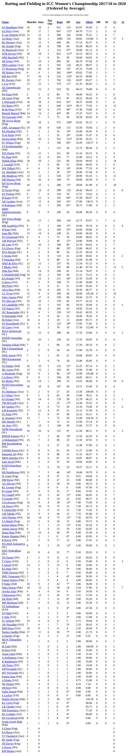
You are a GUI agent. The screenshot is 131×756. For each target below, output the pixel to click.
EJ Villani (7, 395)
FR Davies (7, 743)
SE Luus (6, 244)
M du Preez (8, 109)
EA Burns (7, 732)
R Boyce (6, 540)
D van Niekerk (10, 35)
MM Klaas (8, 628)
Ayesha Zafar (9, 591)
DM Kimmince (10, 710)
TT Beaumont (9, 68)
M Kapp (6, 197)
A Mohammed (10, 439)
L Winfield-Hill (10, 274)
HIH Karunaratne (11, 359)
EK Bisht (7, 598)
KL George (8, 487)
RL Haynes (8, 80)
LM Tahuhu (8, 513)
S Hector (6, 747)
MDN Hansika (10, 458)
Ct (114, 22)
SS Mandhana (9, 27)
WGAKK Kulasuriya (13, 543)
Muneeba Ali (9, 454)
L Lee (5, 83)
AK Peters (7, 665)
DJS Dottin (8, 153)
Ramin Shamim (10, 536)
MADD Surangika (12, 338)
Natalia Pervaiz (10, 699)
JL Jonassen (8, 418)
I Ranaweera (9, 595)
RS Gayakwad (10, 717)
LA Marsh (7, 521)
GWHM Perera (10, 450)
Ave (78, 22)
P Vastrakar (8, 259)
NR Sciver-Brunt (11, 120)
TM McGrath (9, 403)
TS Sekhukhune (10, 606)
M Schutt (7, 319)
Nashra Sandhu (10, 632)
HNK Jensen (9, 355)
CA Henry (7, 377)
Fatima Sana (9, 676)
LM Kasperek (9, 410)
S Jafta (5, 617)
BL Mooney (8, 42)
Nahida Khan (9, 160)
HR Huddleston (10, 472)
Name (5, 22)
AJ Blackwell (9, 50)
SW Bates (7, 105)
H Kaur (6, 229)
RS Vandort (8, 406)
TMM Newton (10, 572)
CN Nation (8, 308)
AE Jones (7, 98)
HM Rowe (7, 479)
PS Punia (7, 94)
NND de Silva (9, 263)
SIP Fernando (9, 669)
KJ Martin (7, 381)
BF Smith (7, 739)
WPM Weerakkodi (12, 429)
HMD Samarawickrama (11, 211)
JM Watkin (8, 684)
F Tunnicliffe (9, 510)
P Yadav (6, 583)
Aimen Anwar (9, 528)
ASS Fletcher (9, 517)
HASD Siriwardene (12, 384)
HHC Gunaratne (11, 576)
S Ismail (6, 565)
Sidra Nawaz (9, 587)
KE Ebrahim (9, 131)
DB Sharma (8, 179)
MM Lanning (9, 65)
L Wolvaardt (8, 102)
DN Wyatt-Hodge (11, 219)
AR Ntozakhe (9, 624)
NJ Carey (7, 327)
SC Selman (8, 620)
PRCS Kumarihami (12, 348)
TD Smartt (7, 557)
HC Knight (8, 46)
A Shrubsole (8, 373)
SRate (89, 22)
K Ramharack (9, 661)
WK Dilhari (8, 168)
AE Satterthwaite (11, 87)
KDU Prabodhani (11, 550)
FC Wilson (8, 142)
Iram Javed (8, 461)
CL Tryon (7, 293)
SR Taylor (7, 61)
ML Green (7, 369)
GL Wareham (9, 172)
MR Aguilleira (10, 225)
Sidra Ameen (9, 297)
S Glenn (6, 728)
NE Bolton (8, 72)
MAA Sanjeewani (11, 331)
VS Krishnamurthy (12, 146)
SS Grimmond (10, 237)
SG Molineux (9, 391)
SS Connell (8, 495)
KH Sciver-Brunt (11, 183)
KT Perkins (8, 194)
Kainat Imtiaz (9, 525)
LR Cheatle (8, 706)
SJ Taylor (7, 190)
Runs (60, 22)
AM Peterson (9, 240)
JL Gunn (6, 476)
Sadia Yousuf (9, 691)
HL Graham (8, 714)
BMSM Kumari (10, 436)
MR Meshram (9, 602)
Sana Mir (7, 233)
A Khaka (6, 680)
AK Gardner (9, 201)
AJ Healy (7, 38)
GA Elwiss (8, 248)
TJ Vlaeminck (9, 736)
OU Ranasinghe (10, 312)
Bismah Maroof (10, 113)
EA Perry (7, 31)
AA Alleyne (8, 483)
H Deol (6, 650)
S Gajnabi (7, 498)
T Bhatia (6, 267)
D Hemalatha (9, 316)
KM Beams (8, 751)
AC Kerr (6, 425)
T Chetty (6, 561)
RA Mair (6, 568)
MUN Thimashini (11, 639)
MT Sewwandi (10, 672)
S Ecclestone (9, 502)
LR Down (7, 506)
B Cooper (7, 491)
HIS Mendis (8, 421)
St (123, 22)
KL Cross (7, 702)
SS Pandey (8, 366)
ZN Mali (6, 613)
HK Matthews (9, 175)
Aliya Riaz (8, 289)
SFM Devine (9, 53)
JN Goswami (9, 117)
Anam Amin (8, 654)
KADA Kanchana (11, 465)
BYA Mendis (9, 252)
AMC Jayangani (11, 127)
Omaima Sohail (10, 344)
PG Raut (6, 157)
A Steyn (6, 282)
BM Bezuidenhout (12, 443)
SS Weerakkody (10, 323)
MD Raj (6, 76)
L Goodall (7, 164)
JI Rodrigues (9, 205)
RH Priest (7, 286)
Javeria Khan (9, 138)
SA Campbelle (10, 304)
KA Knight (8, 278)
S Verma (6, 255)
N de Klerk (8, 135)
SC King (6, 414)
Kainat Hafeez (10, 580)
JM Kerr (6, 687)
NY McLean (9, 301)
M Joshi (6, 646)
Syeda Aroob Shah (12, 721)
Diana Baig (8, 532)
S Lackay (7, 695)
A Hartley (7, 635)
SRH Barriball (10, 57)
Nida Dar (7, 270)
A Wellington (9, 657)
